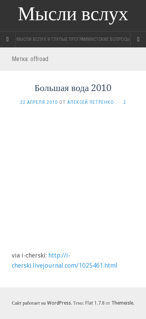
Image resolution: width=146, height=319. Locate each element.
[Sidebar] (8, 39)
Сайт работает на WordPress (41, 303)
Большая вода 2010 (73, 87)
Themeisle (122, 303)
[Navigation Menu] (138, 39)
